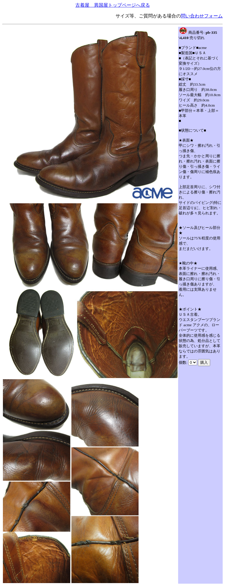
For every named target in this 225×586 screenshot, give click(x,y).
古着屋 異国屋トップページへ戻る (112, 5)
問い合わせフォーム (202, 15)
